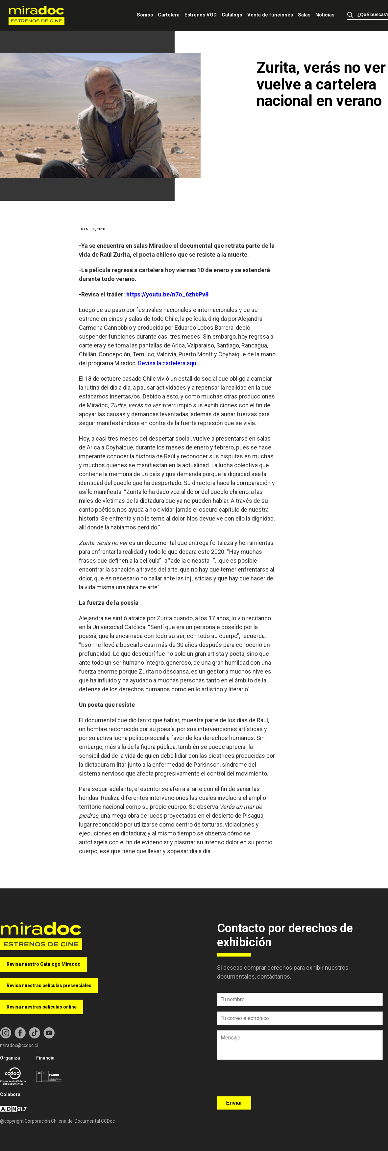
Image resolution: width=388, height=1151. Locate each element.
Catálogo (232, 15)
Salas (304, 15)
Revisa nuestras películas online (42, 1007)
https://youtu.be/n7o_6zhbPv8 (167, 294)
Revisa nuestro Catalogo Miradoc (43, 964)
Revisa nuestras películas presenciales (49, 985)
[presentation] (267, 1080)
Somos (145, 15)
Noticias (324, 15)
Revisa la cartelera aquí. (169, 363)
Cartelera (169, 15)
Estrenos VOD (200, 15)
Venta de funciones (270, 15)
